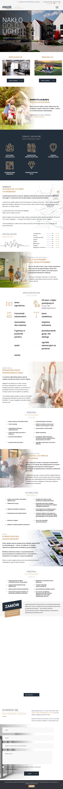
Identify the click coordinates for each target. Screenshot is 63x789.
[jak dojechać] (31, 694)
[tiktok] (52, 3)
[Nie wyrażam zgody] (61, 784)
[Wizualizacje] (15, 80)
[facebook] (47, 3)
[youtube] (54, 3)
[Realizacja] (47, 80)
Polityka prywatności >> (11, 769)
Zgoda (31, 786)
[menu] (58, 7)
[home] (7, 7)
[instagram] (49, 3)
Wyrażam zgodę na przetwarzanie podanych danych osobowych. (21, 767)
